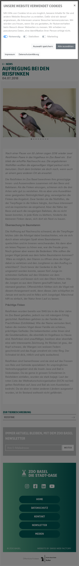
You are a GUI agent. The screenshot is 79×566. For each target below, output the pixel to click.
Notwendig (14, 36)
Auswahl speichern (43, 46)
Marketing (52, 36)
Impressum (10, 54)
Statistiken (33, 36)
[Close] (74, 5)
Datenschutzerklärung (29, 54)
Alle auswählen (66, 46)
